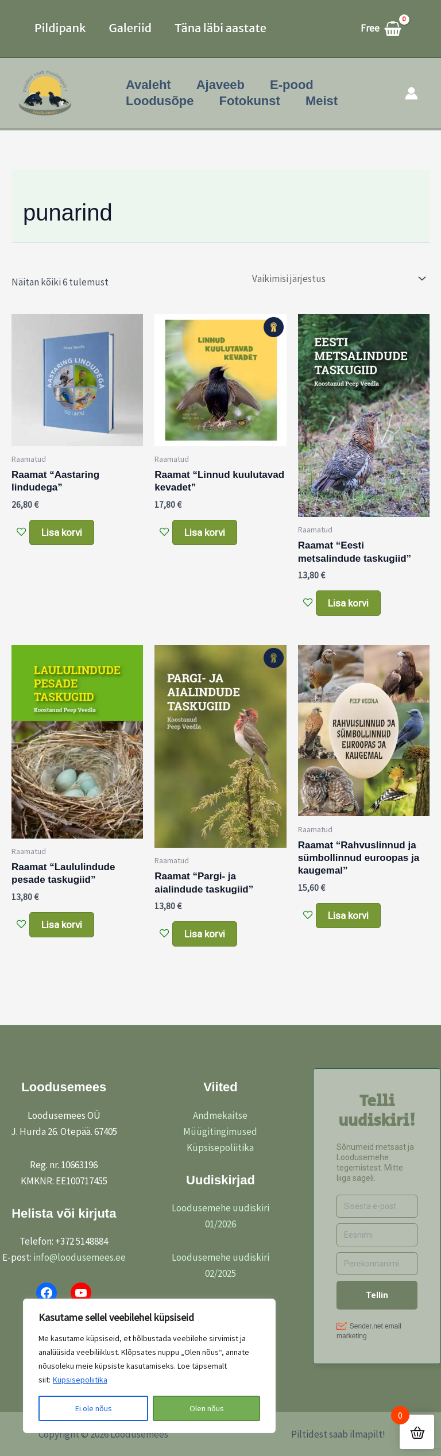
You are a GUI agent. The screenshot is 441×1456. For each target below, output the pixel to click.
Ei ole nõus (93, 1408)
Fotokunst (249, 101)
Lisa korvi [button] (61, 532)
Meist (321, 101)
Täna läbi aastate (220, 28)
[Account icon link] (411, 93)
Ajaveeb (220, 85)
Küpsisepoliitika (80, 1379)
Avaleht (148, 85)
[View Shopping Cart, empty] (386, 28)
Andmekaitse (220, 1115)
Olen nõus (206, 1408)
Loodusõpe (160, 101)
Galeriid (130, 28)
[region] (149, 1366)
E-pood (292, 85)
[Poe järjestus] (338, 279)
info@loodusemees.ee (79, 1257)
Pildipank (60, 28)
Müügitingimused (220, 1131)
